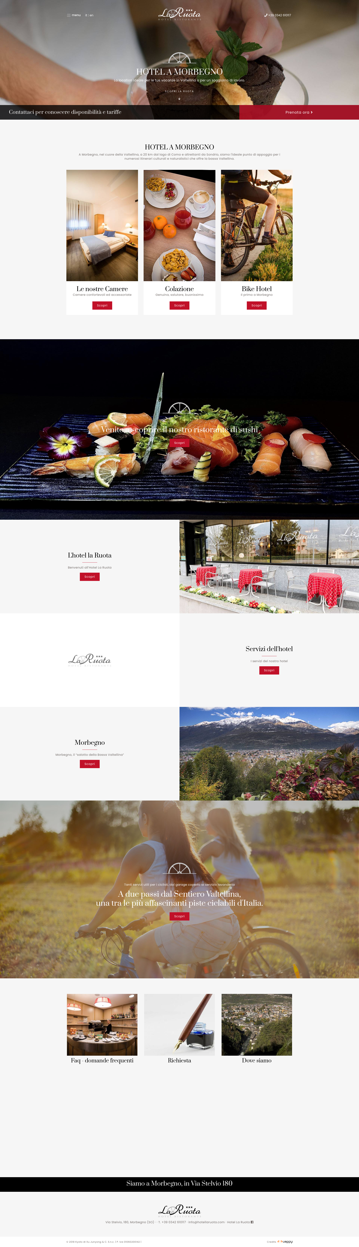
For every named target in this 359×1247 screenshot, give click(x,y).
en (91, 15)
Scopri (102, 305)
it (86, 15)
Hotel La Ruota (240, 1222)
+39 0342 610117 (174, 1222)
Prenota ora (299, 112)
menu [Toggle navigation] (74, 15)
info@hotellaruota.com (206, 1222)
